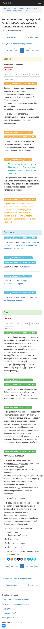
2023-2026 (9, 79)
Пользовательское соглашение (15, 599)
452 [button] (27, 51)
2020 (25, 75)
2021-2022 (35, 75)
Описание (25, 267)
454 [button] (38, 51)
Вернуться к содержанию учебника (17, 44)
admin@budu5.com (10, 618)
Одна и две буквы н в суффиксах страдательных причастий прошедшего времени (21, 245)
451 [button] (16, 51)
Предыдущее (10, 37)
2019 (18, 75)
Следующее (34, 37)
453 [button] (32, 51)
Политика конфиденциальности (15, 604)
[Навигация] (39, 3)
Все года (8, 69)
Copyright (6, 609)
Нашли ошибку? (9, 613)
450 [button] (11, 51)
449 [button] (6, 51)
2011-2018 (9, 75)
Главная (6, 3)
